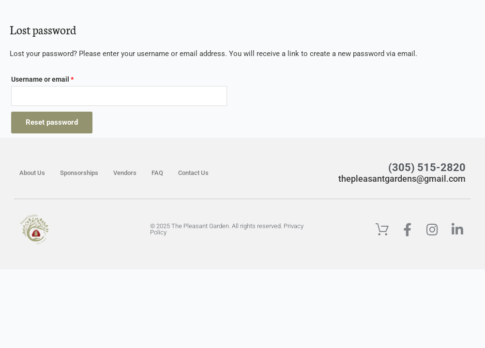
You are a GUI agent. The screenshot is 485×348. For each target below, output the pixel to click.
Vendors (124, 173)
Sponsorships (79, 173)
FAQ (157, 173)
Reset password (52, 122)
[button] (392, 18)
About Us (32, 173)
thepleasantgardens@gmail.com (389, 179)
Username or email (56, 78)
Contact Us (193, 173)
